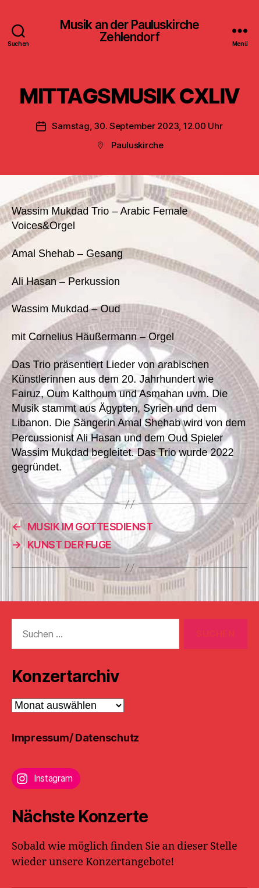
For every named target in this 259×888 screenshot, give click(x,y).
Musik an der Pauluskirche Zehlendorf (129, 31)
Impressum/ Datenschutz (75, 738)
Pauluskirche (137, 145)
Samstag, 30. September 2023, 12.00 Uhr (137, 125)
